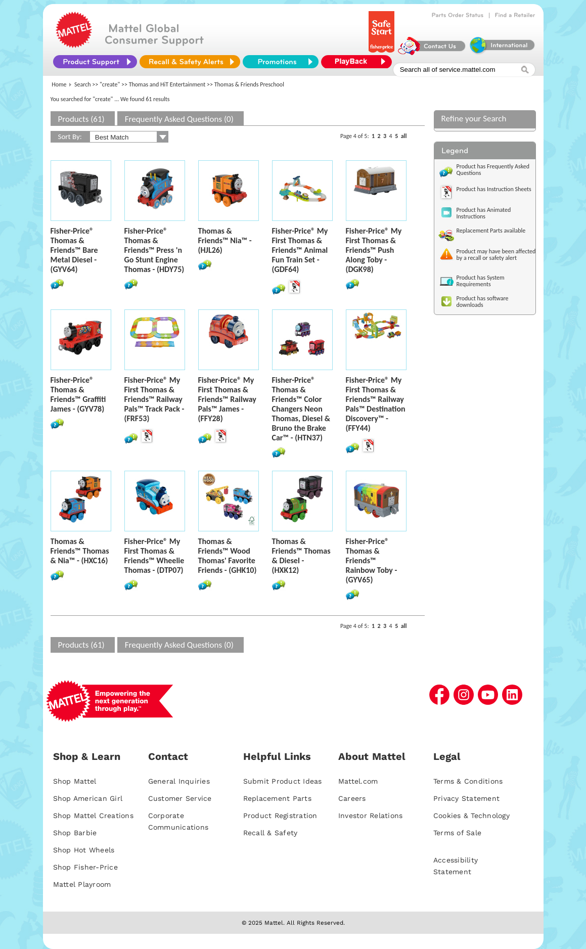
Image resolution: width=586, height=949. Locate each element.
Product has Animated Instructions (484, 213)
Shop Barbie (75, 833)
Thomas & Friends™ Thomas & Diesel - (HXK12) (301, 555)
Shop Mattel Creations (93, 815)
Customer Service (180, 798)
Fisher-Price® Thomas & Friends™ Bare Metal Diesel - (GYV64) (74, 250)
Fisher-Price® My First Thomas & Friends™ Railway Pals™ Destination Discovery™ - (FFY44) (375, 404)
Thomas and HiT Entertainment (167, 84)
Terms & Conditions (468, 781)
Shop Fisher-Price (85, 867)
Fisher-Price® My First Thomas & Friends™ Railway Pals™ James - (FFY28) (227, 399)
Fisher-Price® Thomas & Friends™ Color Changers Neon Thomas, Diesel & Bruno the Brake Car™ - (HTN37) (301, 408)
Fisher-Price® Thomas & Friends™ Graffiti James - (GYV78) (78, 394)
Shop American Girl (88, 798)
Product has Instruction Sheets (494, 189)
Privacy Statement (466, 798)
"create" (110, 84)
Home (59, 84)
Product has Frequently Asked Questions (493, 169)
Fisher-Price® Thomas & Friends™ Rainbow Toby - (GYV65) (371, 560)
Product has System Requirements (481, 281)
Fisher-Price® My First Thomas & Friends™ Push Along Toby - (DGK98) (374, 250)
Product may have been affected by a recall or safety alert (496, 254)
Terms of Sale (457, 833)
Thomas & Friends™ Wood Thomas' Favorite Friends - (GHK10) (227, 555)
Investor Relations (370, 815)
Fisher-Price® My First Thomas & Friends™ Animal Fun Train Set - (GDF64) (300, 250)
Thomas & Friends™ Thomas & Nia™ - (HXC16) (80, 550)
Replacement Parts (277, 798)
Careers (352, 798)
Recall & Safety (270, 833)
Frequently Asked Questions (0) (179, 119)
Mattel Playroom (82, 884)
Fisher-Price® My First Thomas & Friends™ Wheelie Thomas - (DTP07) (154, 555)
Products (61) (81, 119)
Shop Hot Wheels (84, 850)
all (404, 136)
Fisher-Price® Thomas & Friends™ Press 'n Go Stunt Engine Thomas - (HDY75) (154, 250)
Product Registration (280, 815)
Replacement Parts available (491, 230)
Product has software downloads (483, 301)
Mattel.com (358, 781)
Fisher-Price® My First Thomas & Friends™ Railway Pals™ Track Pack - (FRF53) (154, 399)
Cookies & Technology (471, 815)
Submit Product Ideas (282, 781)
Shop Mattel (75, 781)
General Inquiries (179, 781)
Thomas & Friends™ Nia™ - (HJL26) (225, 240)
